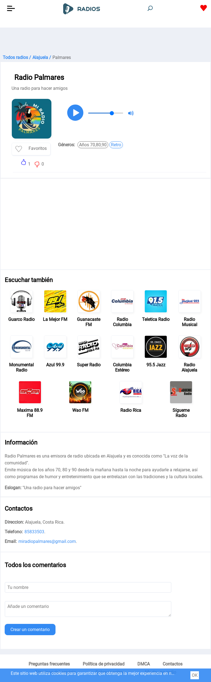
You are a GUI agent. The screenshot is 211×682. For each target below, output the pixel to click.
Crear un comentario (30, 629)
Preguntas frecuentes (49, 664)
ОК (195, 675)
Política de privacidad (103, 664)
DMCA (143, 664)
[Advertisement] (105, 41)
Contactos (172, 664)
